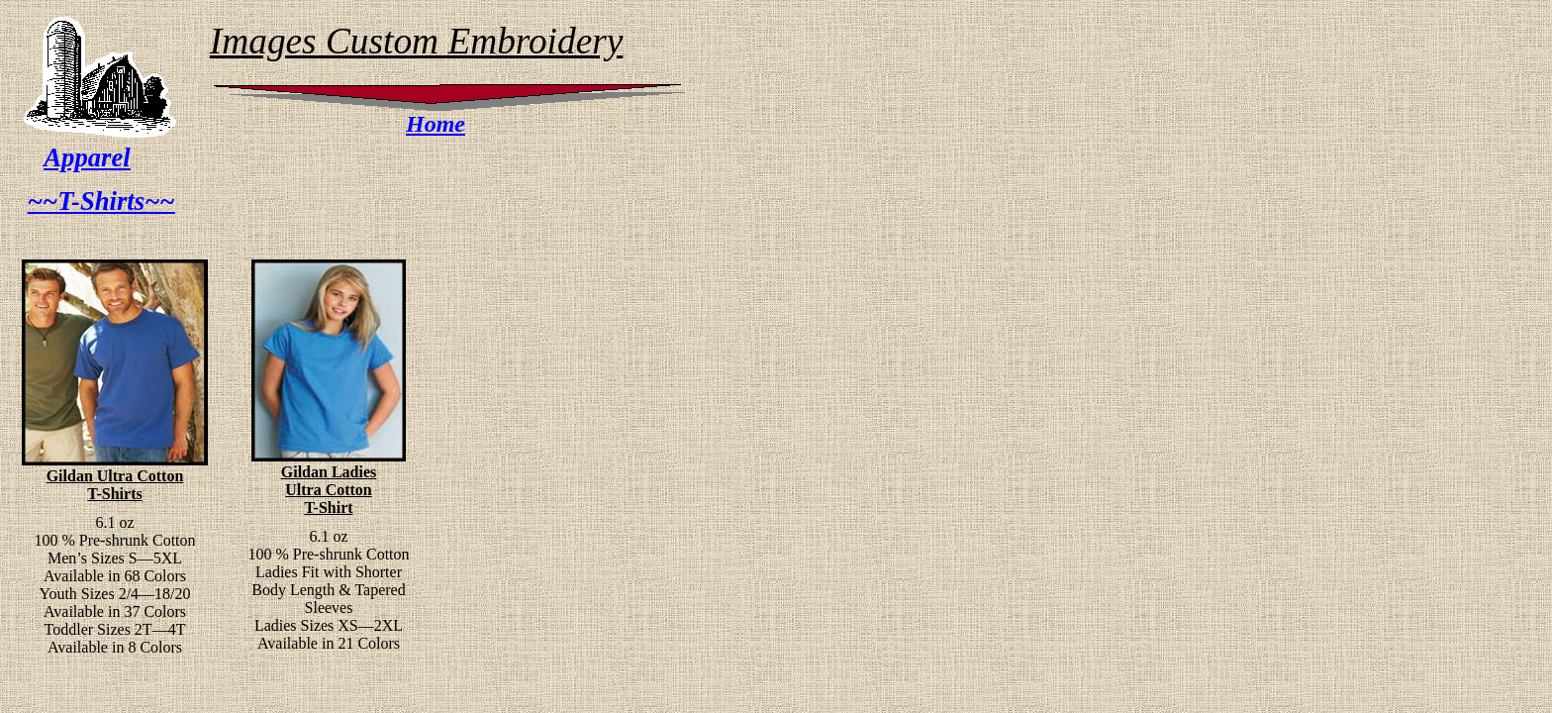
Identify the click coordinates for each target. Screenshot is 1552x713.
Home (435, 124)
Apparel (87, 157)
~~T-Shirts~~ (101, 201)
